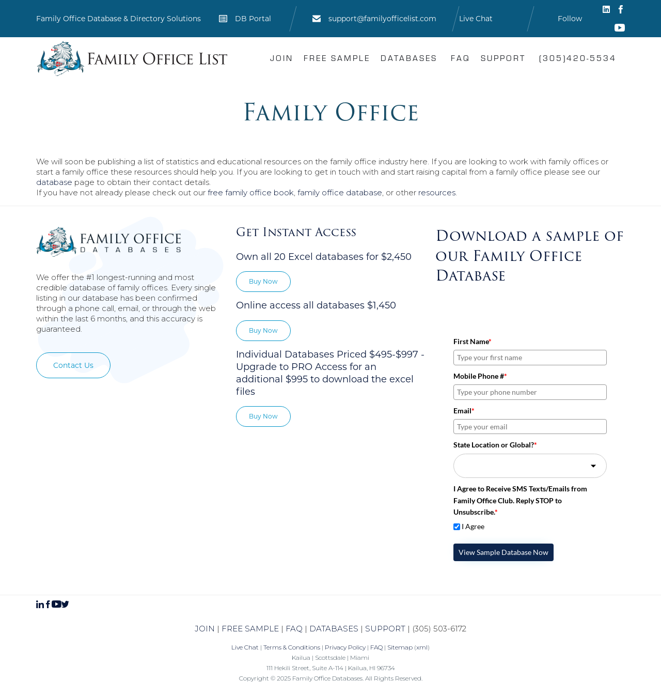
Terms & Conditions (291, 647)
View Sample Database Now (503, 552)
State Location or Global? (495, 444)
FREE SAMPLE (250, 628)
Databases (409, 57)
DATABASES (333, 628)
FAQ (460, 57)
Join (281, 57)
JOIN (205, 628)
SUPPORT (385, 628)
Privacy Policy (345, 647)
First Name (472, 341)
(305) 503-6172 (439, 628)
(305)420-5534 (578, 57)
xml (422, 647)
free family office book (251, 192)
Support (503, 57)
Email (464, 410)
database (54, 182)
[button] (73, 365)
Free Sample (337, 57)
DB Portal (253, 18)
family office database (339, 192)
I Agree (473, 526)
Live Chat (476, 18)
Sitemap (400, 647)
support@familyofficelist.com (382, 18)
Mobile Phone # (480, 376)
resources (436, 192)
